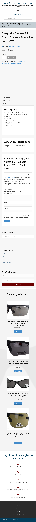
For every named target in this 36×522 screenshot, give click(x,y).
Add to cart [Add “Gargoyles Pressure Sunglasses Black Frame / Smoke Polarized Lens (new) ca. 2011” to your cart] (18, 402)
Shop (3, 256)
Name (6, 202)
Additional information (10, 100)
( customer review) (14, 46)
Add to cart (11, 57)
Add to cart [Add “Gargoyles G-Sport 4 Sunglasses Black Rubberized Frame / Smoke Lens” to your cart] (18, 370)
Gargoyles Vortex (15, 63)
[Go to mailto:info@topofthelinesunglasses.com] (18, 480)
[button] (18, 10)
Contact (4, 259)
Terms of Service (7, 262)
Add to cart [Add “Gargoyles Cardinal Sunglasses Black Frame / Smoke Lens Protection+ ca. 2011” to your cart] (18, 331)
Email (6, 208)
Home (3, 23)
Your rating (8, 191)
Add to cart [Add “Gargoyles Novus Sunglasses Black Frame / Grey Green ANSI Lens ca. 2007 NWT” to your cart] (18, 442)
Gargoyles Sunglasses (12, 23)
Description (7, 97)
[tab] (18, 97)
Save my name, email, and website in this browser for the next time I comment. (17, 216)
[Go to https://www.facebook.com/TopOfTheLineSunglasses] (18, 465)
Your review (8, 193)
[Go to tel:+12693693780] (18, 473)
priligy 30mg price (9, 177)
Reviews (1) (6, 103)
